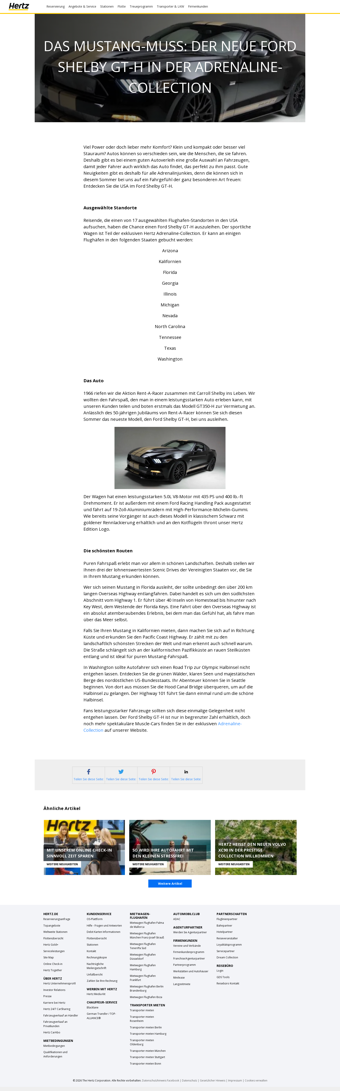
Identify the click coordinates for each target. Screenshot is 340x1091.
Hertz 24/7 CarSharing (56, 1013)
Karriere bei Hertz (54, 1007)
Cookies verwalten (256, 1084)
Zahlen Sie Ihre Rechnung (102, 985)
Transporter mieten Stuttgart (147, 1061)
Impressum (235, 1084)
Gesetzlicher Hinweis (212, 1084)
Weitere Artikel (170, 888)
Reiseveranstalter (227, 942)
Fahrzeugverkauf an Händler (60, 1019)
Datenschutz (189, 1084)
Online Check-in (52, 968)
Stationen (92, 949)
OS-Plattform (95, 923)
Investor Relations (54, 994)
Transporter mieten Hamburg (148, 1038)
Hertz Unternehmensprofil (59, 987)
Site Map (48, 961)
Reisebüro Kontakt (228, 987)
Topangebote (51, 929)
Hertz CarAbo (51, 1036)
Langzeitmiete (181, 988)
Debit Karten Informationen (103, 936)
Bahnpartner (224, 929)
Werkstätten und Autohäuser (190, 975)
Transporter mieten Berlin (146, 1031)
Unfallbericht (95, 978)
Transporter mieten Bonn (145, 1067)
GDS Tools (223, 981)
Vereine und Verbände (187, 949)
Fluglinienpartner (227, 923)
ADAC (176, 923)
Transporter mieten (142, 1014)
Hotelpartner (225, 936)
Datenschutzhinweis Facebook (160, 1084)
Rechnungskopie (97, 961)
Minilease (179, 982)
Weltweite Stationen (55, 936)
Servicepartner (226, 955)
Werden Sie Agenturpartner (190, 936)
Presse (47, 1000)
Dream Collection (227, 961)
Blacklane (92, 1011)
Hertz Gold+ (50, 949)
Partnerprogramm (184, 969)
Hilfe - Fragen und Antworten (104, 929)
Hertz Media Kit (96, 998)
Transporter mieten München (148, 1055)
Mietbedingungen (54, 1050)
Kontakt (91, 955)
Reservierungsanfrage (56, 923)
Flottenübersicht (53, 942)
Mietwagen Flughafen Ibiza (146, 1001)
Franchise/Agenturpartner (189, 962)
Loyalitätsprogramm (229, 949)
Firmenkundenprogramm (188, 956)
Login (220, 975)
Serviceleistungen (54, 955)
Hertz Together (52, 974)
